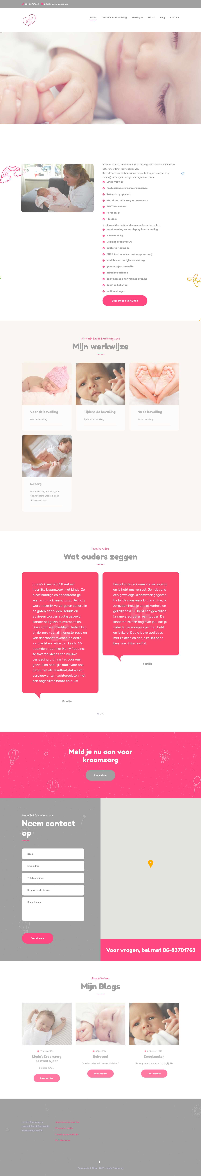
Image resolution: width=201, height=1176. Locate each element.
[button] (150, 864)
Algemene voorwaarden (67, 1122)
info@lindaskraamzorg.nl (54, 4)
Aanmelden (100, 775)
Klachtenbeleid (63, 1140)
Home (93, 17)
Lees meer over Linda (125, 300)
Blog (162, 17)
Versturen (37, 938)
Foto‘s (151, 17)
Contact (174, 17)
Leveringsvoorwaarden (67, 1134)
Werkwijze (137, 17)
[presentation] (42, 927)
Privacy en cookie (64, 1128)
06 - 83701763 (30, 4)
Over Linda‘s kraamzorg (114, 17)
